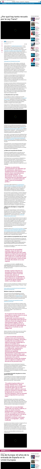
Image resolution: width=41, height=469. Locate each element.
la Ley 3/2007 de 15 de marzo (17, 228)
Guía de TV (22, 1)
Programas (27, 1)
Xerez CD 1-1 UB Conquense (37, 44)
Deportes (27, 3)
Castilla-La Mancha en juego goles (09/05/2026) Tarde (37, 50)
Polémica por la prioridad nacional (11, 0)
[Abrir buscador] (38, 1)
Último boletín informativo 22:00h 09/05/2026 (37, 40)
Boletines (22, 3)
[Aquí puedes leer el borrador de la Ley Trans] (12, 61)
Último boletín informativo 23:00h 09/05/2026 (37, 29)
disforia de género (19, 295)
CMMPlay (14, 1)
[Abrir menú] (0, 2)
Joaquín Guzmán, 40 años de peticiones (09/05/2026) (37, 35)
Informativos (17, 3)
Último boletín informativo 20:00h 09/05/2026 (37, 65)
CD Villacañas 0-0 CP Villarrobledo (37, 60)
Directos (18, 1)
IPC (5, 0)
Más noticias (31, 3)
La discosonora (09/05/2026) (37, 19)
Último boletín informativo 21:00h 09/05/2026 (37, 56)
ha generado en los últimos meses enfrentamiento (13, 50)
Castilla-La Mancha (10, 3)
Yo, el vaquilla (37, 23)
